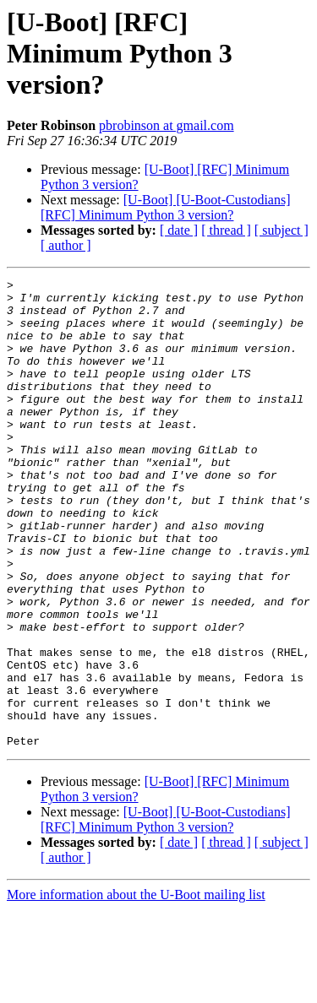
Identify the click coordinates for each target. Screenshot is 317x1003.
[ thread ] (226, 230)
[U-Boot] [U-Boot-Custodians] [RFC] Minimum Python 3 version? (166, 207)
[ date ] (179, 230)
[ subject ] (281, 230)
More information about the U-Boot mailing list (136, 988)
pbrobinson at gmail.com (166, 125)
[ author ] (66, 245)
